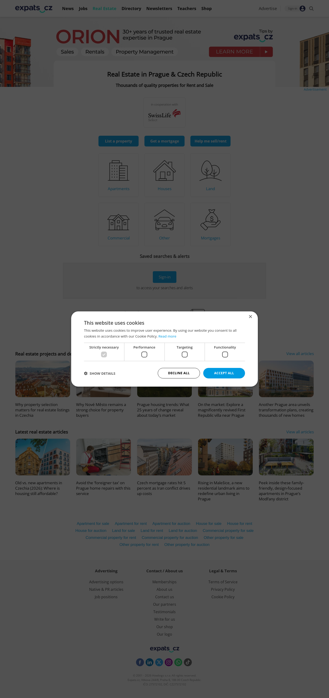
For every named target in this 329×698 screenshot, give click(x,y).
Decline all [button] (178, 373)
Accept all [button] (224, 373)
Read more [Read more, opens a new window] (167, 336)
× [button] (250, 317)
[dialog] (164, 349)
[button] (99, 373)
